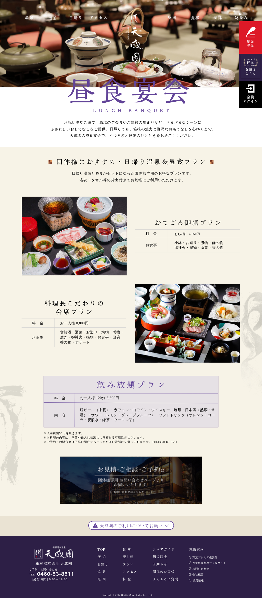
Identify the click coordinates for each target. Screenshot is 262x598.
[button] (131, 525)
